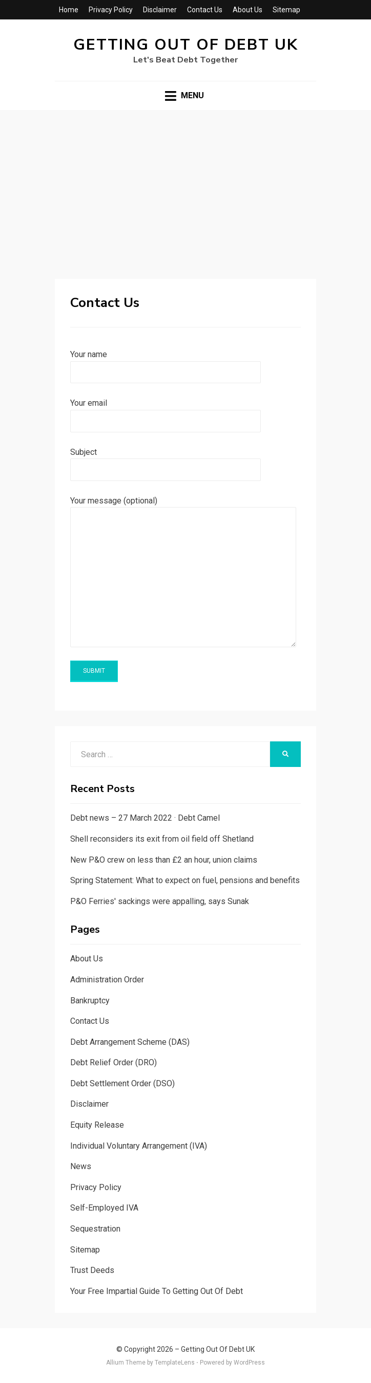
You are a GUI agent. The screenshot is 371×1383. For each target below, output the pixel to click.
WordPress (249, 1362)
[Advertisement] (185, 186)
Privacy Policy (111, 10)
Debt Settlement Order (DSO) (122, 1083)
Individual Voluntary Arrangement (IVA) (138, 1146)
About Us (247, 10)
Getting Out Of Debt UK (185, 44)
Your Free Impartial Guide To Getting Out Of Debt (156, 1291)
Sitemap (286, 10)
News (80, 1166)
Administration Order (107, 979)
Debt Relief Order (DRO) (113, 1062)
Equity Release (97, 1125)
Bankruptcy (90, 1000)
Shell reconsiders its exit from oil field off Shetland (162, 839)
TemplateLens (175, 1362)
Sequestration (95, 1229)
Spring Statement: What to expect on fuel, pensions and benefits (185, 880)
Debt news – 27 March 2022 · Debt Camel (145, 818)
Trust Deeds (92, 1270)
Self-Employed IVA (104, 1208)
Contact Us (204, 10)
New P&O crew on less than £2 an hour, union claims (163, 860)
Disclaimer (160, 10)
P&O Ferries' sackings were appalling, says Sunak (159, 901)
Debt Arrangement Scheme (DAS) (130, 1042)
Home (68, 10)
